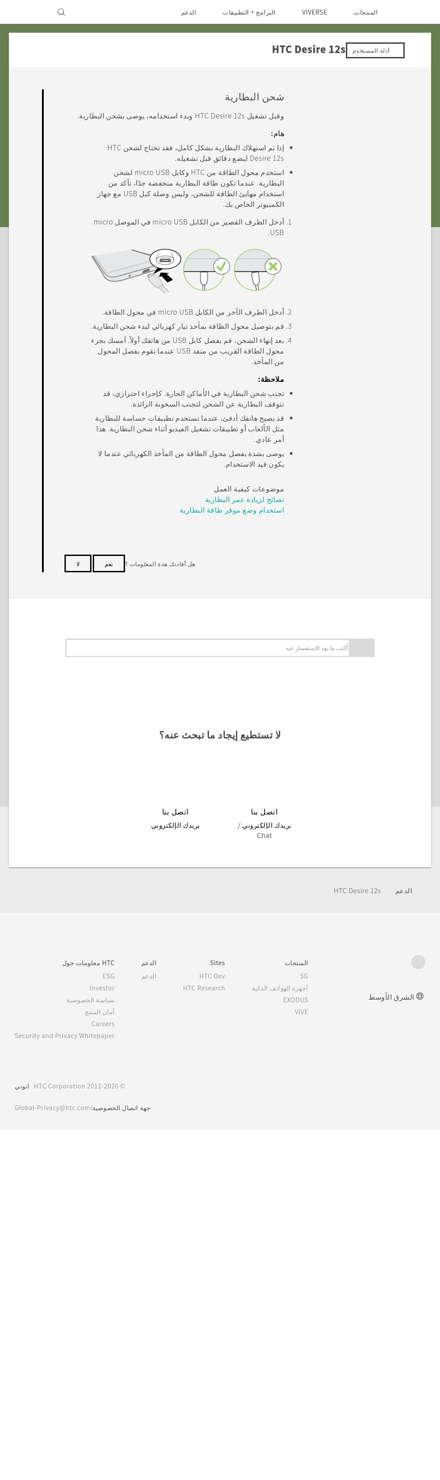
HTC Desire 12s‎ (355, 1240)
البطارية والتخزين (355, 844)
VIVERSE (312, 12)
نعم (109, 518)
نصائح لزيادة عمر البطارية (253, 606)
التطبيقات (366, 803)
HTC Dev (223, 1326)
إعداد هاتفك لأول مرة (328, 359)
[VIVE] (26, 11)
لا (78, 518)
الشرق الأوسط (391, 1346)
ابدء (373, 114)
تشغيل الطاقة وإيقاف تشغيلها (330, 315)
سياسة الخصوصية (98, 1350)
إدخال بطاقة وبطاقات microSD (326, 236)
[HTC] (414, 12)
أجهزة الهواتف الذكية (293, 1338)
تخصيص (368, 762)
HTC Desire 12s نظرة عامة (327, 188)
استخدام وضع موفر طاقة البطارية (244, 622)
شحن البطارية (328, 276)
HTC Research (214, 1338)
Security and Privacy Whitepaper (69, 1385)
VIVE (313, 1362)
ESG (116, 1326)
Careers (110, 1373)
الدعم (182, 12)
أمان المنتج (107, 1362)
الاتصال (369, 894)
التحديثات (350, 742)
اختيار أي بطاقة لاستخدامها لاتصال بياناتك (326, 500)
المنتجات (366, 12)
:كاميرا (370, 782)
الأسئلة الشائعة (358, 93)
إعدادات (368, 914)
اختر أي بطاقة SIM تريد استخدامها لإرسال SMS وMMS (326, 566)
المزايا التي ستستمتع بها (332, 131)
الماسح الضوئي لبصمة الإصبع (329, 685)
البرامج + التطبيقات (243, 12)
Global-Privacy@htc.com (55, 1457)
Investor (109, 1338)
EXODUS (307, 1350)
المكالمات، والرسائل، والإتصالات (334, 823)
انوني (22, 1436)
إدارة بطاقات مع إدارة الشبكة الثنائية (328, 633)
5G (317, 1326)
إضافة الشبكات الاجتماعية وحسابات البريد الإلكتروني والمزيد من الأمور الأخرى (326, 425)
